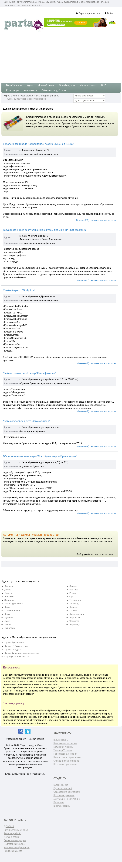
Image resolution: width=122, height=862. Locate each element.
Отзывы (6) (83, 446)
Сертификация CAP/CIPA (17, 656)
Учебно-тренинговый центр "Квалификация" (29, 373)
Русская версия (36, 739)
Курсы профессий (63, 788)
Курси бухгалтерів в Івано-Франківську (25, 774)
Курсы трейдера (12, 649)
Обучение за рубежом (53, 90)
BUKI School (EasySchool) (16, 830)
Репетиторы (12, 90)
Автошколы (30, 90)
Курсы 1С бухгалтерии (16, 646)
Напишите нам (56, 713)
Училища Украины (63, 750)
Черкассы (74, 617)
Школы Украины (62, 806)
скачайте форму (46, 717)
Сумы (72, 596)
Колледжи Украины (64, 747)
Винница (9, 586)
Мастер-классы (88, 85)
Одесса (73, 586)
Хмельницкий (76, 614)
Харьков (73, 607)
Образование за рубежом (67, 792)
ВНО (103, 85)
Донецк (8, 593)
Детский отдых (46, 85)
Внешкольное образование (67, 757)
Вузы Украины (14, 85)
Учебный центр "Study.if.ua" (19, 290)
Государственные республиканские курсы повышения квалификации (44, 229)
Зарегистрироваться (88, 13)
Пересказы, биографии (65, 754)
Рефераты (59, 802)
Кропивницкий (12, 610)
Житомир (9, 596)
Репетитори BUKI (12, 833)
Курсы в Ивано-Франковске (18, 95)
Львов (7, 624)
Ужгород (73, 603)
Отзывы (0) (83, 363)
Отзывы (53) (82, 220)
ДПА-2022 (9, 826)
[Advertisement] (61, 55)
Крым (7, 614)
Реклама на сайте (13, 851)
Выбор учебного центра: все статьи (95, 554)
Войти (109, 13)
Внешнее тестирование (65, 743)
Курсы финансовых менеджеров (21, 653)
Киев (7, 607)
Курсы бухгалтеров (14, 642)
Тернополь (75, 600)
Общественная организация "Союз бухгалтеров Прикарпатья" (40, 456)
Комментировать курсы (103, 220)
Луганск (8, 617)
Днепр (7, 589)
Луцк (7, 621)
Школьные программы (65, 764)
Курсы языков (61, 785)
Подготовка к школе (14, 844)
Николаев (9, 628)
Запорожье (10, 600)
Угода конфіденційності (32, 745)
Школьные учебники (64, 795)
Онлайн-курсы (67, 85)
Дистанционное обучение (67, 799)
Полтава (73, 589)
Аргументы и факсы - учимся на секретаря (31, 534)
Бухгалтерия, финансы (48, 95)
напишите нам (35, 690)
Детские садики (12, 837)
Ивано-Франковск (13, 603)
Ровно (72, 593)
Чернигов (74, 621)
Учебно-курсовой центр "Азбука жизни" (26, 421)
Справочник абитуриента (66, 761)
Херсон (73, 610)
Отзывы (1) (83, 280)
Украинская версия (16, 739)
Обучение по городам (15, 840)
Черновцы (74, 624)
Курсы (30, 85)
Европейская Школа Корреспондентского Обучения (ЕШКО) (39, 143)
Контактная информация (16, 847)
